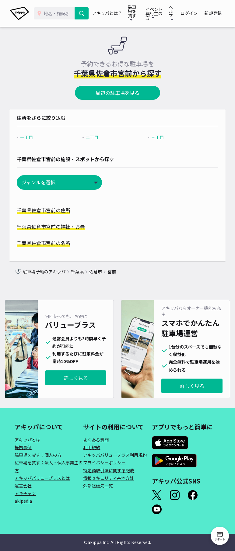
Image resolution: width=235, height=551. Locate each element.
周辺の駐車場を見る (117, 92)
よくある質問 (96, 440)
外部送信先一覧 (98, 486)
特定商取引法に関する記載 (108, 470)
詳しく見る (76, 377)
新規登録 (214, 13)
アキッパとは (27, 440)
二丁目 (93, 137)
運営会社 (23, 486)
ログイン (192, 13)
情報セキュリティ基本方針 (108, 478)
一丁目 (31, 137)
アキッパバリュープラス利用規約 (115, 455)
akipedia (23, 501)
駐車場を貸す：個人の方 (38, 455)
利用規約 (91, 447)
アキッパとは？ (107, 13)
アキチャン (25, 493)
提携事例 (23, 447)
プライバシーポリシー (104, 462)
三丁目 (155, 137)
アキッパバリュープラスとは (42, 478)
